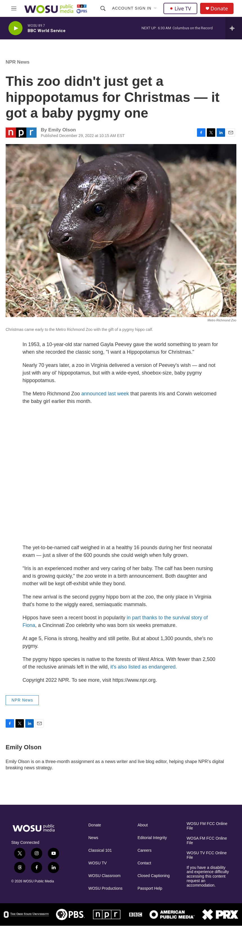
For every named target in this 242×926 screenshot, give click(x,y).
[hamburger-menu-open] (13, 8)
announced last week (105, 393)
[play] (15, 28)
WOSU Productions (105, 888)
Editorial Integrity (152, 838)
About (143, 825)
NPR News (18, 62)
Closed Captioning (154, 876)
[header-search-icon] (103, 8)
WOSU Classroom (104, 876)
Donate (219, 9)
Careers (145, 850)
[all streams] (233, 28)
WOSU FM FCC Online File (207, 826)
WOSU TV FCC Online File (207, 855)
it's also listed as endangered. (143, 667)
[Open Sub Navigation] (155, 8)
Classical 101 (100, 850)
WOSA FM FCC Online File (207, 840)
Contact (144, 863)
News (93, 838)
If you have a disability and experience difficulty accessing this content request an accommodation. (208, 877)
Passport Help (150, 888)
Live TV (180, 8)
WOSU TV (97, 863)
